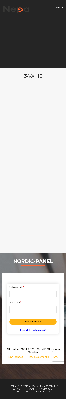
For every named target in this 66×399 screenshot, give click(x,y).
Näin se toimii (47, 386)
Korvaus (17, 389)
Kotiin (12, 386)
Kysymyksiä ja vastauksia (39, 389)
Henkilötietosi (22, 392)
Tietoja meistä (28, 386)
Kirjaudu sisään (42, 392)
